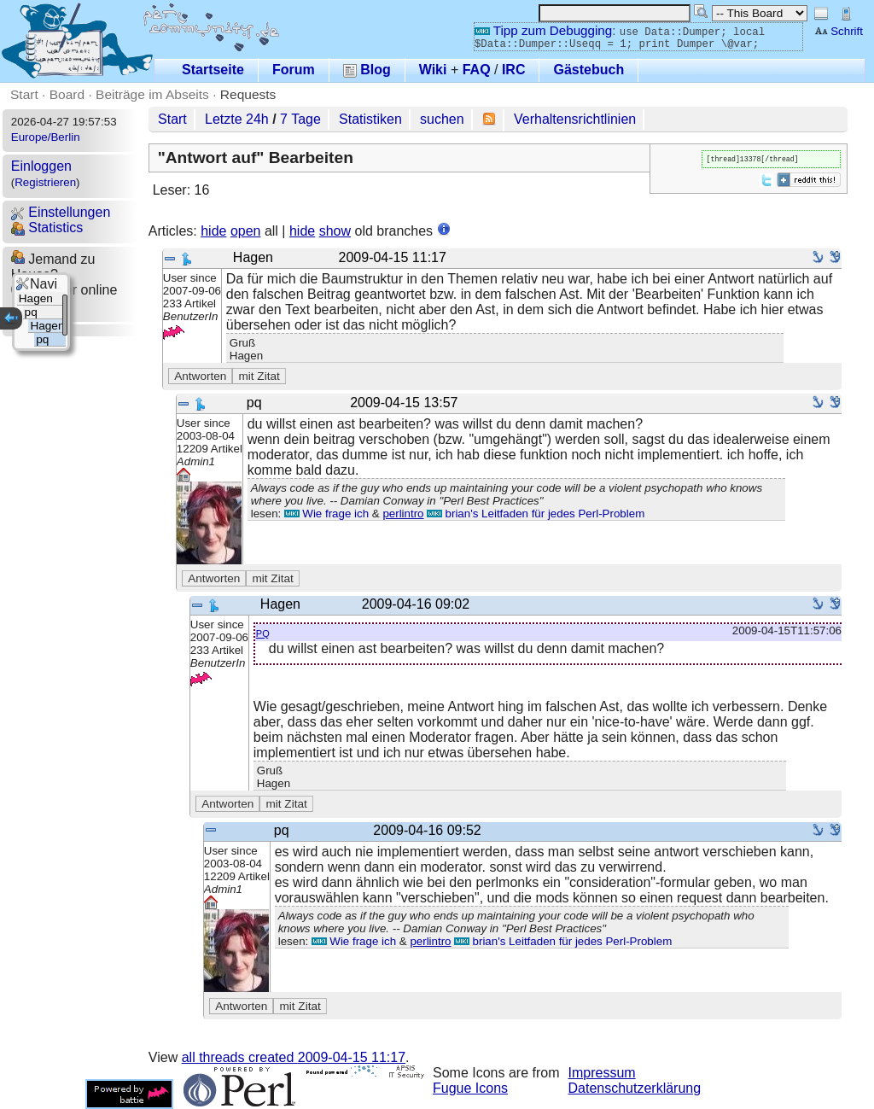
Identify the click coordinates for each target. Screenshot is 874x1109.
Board (67, 94)
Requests (248, 94)
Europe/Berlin (45, 137)
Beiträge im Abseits (152, 94)
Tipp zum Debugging (543, 30)
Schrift (838, 31)
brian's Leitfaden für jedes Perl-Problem (535, 513)
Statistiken (370, 119)
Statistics (47, 227)
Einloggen (41, 166)
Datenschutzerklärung (635, 1088)
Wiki (433, 69)
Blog (367, 69)
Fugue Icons (470, 1088)
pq (263, 632)
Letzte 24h (237, 119)
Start (24, 94)
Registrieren (45, 182)
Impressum (602, 1072)
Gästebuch (588, 69)
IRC (514, 69)
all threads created (293, 1057)
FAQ (477, 69)
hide (213, 231)
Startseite (213, 69)
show (335, 231)
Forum (293, 69)
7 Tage (300, 119)
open (245, 231)
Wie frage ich (326, 513)
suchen (442, 119)
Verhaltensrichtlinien (575, 119)
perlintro (402, 513)
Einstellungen (61, 212)
